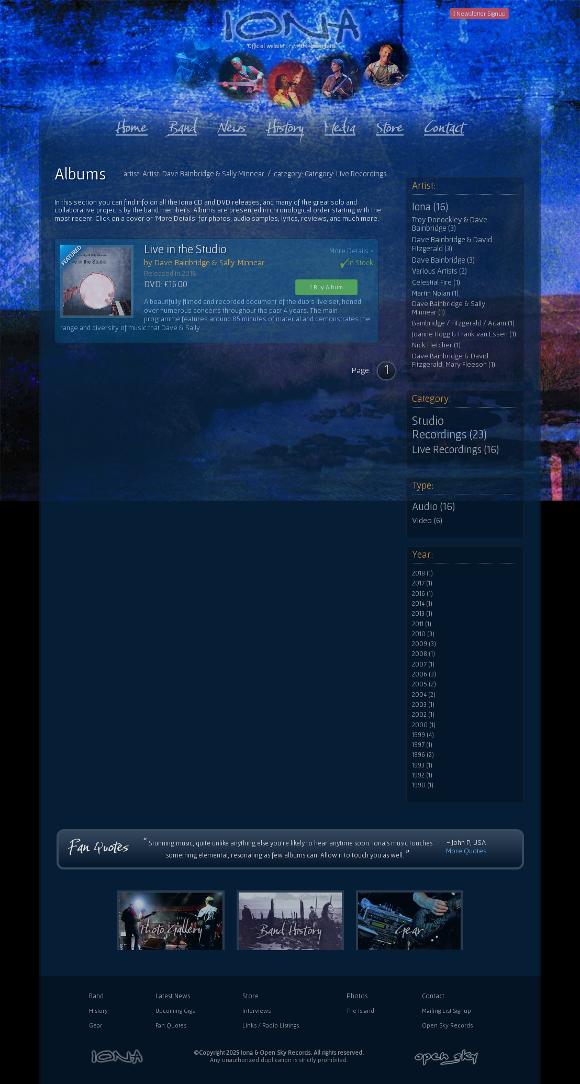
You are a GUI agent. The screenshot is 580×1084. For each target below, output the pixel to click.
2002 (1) (423, 714)
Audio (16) (433, 506)
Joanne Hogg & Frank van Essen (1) (464, 334)
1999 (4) (423, 735)
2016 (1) (422, 593)
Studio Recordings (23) (449, 427)
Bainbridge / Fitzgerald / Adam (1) (463, 323)
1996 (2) (423, 755)
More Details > (351, 251)
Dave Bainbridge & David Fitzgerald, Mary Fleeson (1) (453, 360)
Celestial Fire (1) (436, 282)
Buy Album (326, 287)
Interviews (256, 1010)
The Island (360, 1010)
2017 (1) (422, 583)
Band (96, 996)
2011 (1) (421, 624)
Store (250, 996)
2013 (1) (422, 613)
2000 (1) (424, 725)
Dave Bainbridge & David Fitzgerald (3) (452, 244)
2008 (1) (423, 654)
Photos (357, 996)
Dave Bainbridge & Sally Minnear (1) (448, 308)
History (98, 1010)
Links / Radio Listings (270, 1025)
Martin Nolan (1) (435, 293)
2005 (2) (424, 684)
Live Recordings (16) (455, 449)
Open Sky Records (447, 1025)
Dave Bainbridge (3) (443, 260)
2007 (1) (423, 664)
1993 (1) (422, 765)
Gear (95, 1025)
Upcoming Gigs (175, 1010)
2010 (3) (423, 634)
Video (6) (427, 520)
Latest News (172, 996)
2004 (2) (424, 694)
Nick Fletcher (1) (436, 345)
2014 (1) (422, 603)
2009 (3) (424, 644)
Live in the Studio (185, 249)
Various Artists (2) (439, 271)
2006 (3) (424, 674)
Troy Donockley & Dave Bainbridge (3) (449, 224)
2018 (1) (422, 573)
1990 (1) (422, 785)
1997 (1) (422, 745)
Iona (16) (430, 206)
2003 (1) (423, 704)
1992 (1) (422, 775)
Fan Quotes (170, 1025)
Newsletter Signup (479, 13)
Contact (433, 996)
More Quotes (466, 850)
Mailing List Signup (446, 1010)
